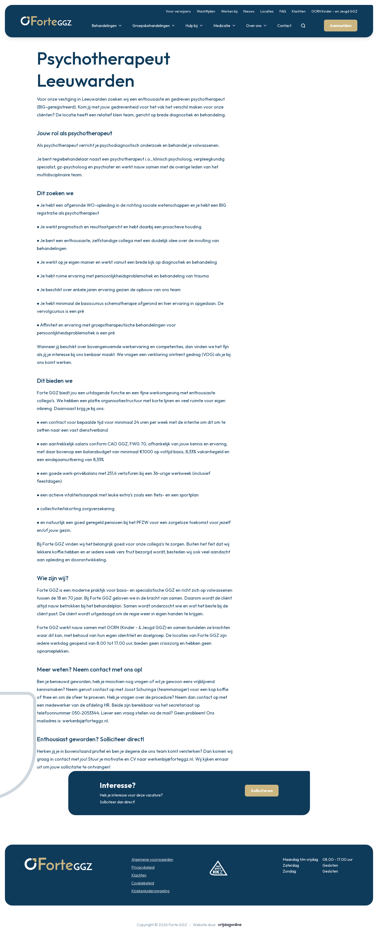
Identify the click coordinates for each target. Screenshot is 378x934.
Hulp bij (194, 25)
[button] (46, 21)
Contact (284, 25)
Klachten (299, 11)
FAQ (283, 11)
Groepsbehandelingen (154, 25)
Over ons (256, 25)
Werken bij (229, 11)
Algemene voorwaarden (152, 859)
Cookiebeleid (142, 882)
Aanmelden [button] (340, 25)
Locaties (267, 11)
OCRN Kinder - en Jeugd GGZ (334, 11)
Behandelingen (107, 25)
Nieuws (248, 11)
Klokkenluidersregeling (150, 890)
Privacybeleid (142, 867)
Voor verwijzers (178, 11)
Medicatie (224, 25)
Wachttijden (206, 11)
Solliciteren (262, 790)
